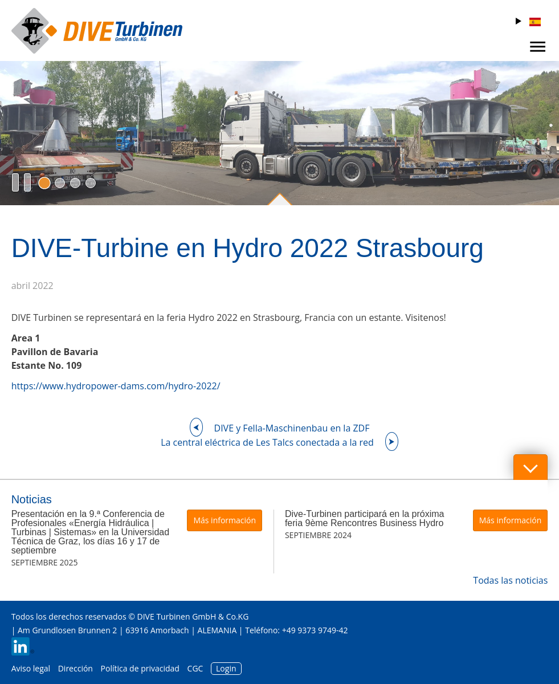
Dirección (75, 668)
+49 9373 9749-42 (315, 630)
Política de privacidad (140, 668)
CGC (195, 668)
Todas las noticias (510, 580)
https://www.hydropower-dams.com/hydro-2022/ (116, 386)
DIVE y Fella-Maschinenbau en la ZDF (292, 428)
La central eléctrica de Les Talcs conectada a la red (267, 442)
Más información (224, 520)
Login (226, 668)
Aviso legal (30, 668)
